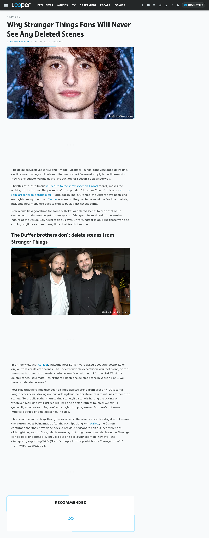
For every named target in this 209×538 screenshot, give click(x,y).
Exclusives (45, 5)
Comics (119, 5)
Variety (94, 423)
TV (74, 5)
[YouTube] (148, 6)
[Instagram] (160, 6)
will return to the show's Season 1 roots (72, 186)
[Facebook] (142, 6)
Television (13, 17)
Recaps (105, 5)
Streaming (88, 5)
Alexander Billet (19, 41)
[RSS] (177, 6)
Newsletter (193, 5)
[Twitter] (154, 6)
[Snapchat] (171, 6)
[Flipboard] (166, 6)
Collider (43, 365)
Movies (62, 5)
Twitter (52, 199)
